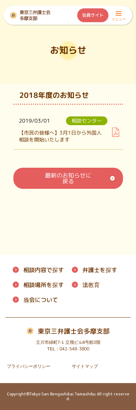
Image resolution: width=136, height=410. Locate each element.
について (40, 300)
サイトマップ (85, 366)
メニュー (118, 17)
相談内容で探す (43, 270)
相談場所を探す (43, 285)
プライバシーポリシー (28, 366)
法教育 (90, 285)
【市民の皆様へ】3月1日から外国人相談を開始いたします (60, 136)
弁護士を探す (99, 270)
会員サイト (93, 15)
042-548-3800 (74, 349)
